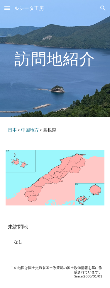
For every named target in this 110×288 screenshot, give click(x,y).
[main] (55, 58)
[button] (7, 8)
